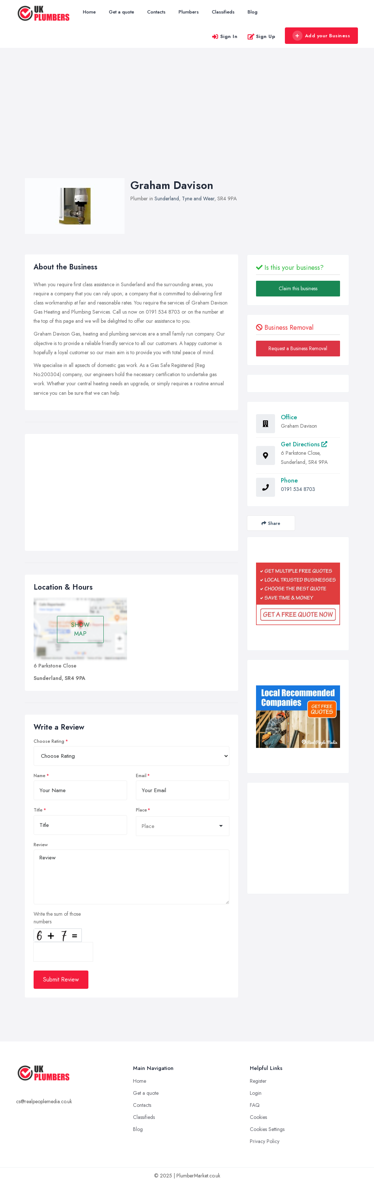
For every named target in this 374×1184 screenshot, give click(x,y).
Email (141, 775)
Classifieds (223, 11)
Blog (252, 11)
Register (258, 1081)
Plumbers (189, 11)
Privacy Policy (264, 1141)
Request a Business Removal (297, 348)
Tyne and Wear (198, 198)
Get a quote (121, 11)
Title (38, 810)
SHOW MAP (80, 629)
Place (141, 810)
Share (271, 523)
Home (89, 11)
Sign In (224, 36)
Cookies (258, 1117)
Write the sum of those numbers (57, 917)
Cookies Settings (267, 1129)
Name (39, 775)
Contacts (156, 11)
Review (41, 844)
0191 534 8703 (298, 489)
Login (256, 1093)
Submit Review (61, 979)
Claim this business (298, 288)
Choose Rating (49, 741)
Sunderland (166, 198)
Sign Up (261, 36)
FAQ (255, 1105)
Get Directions (304, 444)
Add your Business (321, 36)
